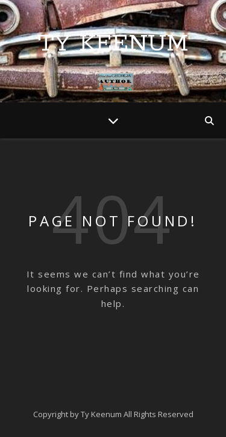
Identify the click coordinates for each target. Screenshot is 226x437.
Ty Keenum (113, 43)
